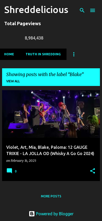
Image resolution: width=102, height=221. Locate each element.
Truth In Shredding (43, 54)
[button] (92, 171)
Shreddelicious (36, 9)
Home (9, 54)
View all (13, 81)
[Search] (82, 10)
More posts (51, 196)
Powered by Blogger (51, 213)
